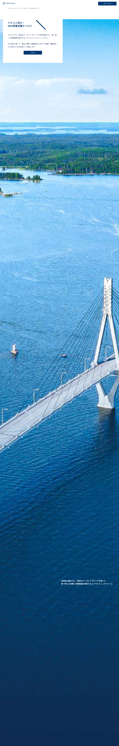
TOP (9, 8)
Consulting (15, 8)
